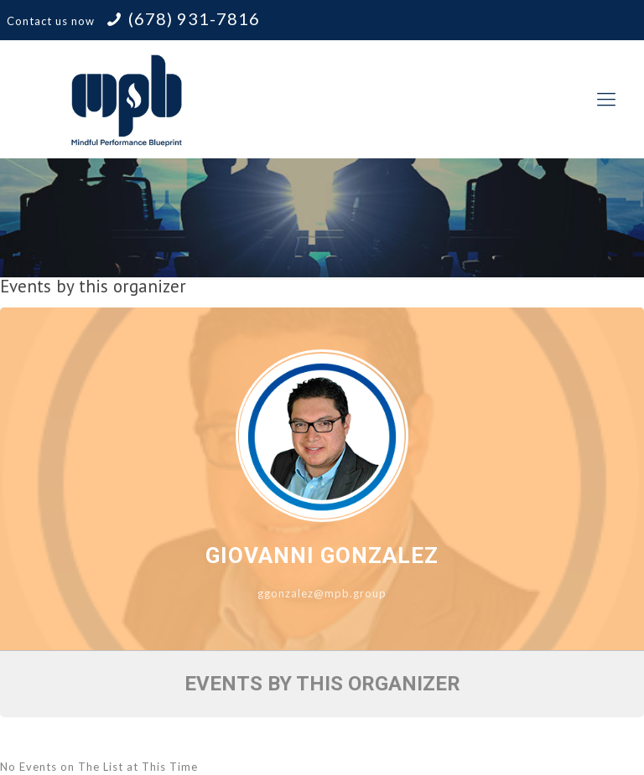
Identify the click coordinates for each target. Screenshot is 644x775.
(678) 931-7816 (194, 18)
